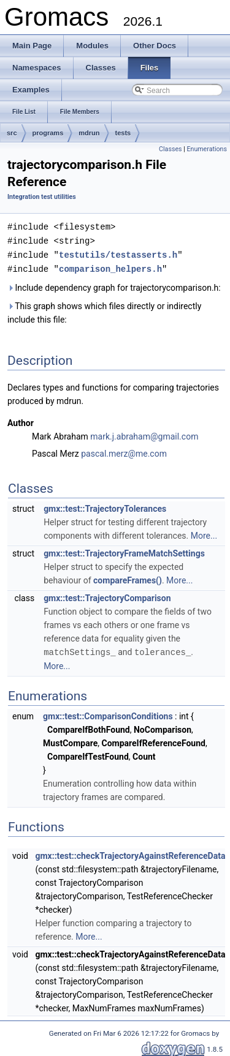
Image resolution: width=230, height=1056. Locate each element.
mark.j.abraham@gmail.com (144, 434)
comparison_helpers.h (110, 266)
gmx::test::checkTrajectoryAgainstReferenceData (130, 853)
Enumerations (206, 149)
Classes (170, 149)
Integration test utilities (41, 197)
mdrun (89, 133)
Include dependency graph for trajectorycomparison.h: (114, 285)
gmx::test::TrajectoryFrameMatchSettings (124, 551)
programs (48, 133)
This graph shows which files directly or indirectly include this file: (104, 310)
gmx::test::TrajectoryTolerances (105, 506)
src (12, 133)
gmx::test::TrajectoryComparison (107, 596)
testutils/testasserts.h (118, 253)
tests (123, 133)
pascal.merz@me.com (124, 451)
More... (204, 533)
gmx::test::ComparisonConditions (107, 713)
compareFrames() (127, 578)
